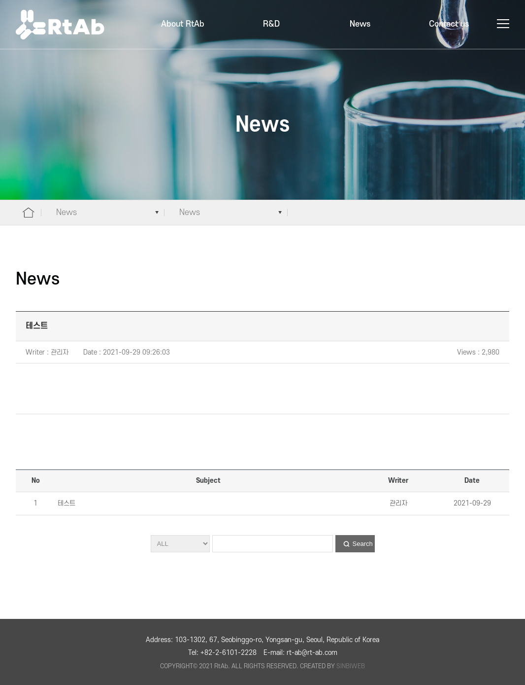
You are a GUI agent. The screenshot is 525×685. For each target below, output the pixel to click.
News (360, 24)
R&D (271, 24)
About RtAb (182, 24)
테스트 (65, 503)
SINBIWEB (350, 666)
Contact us (449, 24)
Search (363, 543)
